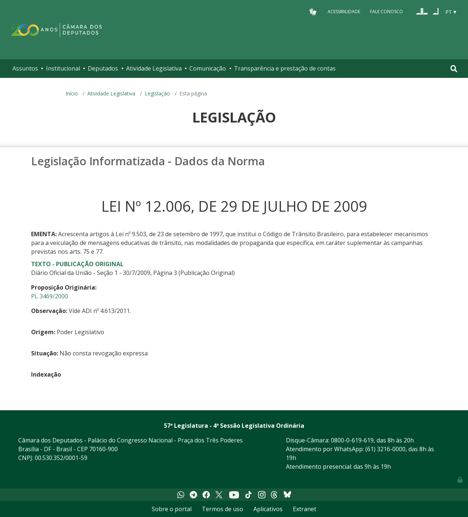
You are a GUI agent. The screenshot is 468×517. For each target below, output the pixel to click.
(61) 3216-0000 (385, 449)
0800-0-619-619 (352, 440)
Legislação (157, 93)
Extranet (304, 509)
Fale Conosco (386, 11)
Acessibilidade (344, 11)
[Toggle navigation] (454, 68)
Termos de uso (222, 509)
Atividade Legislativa (154, 68)
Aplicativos (268, 509)
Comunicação (207, 68)
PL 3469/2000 (49, 296)
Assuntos (25, 68)
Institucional (63, 68)
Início (71, 93)
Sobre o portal (172, 509)
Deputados (103, 68)
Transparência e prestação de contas (285, 68)
